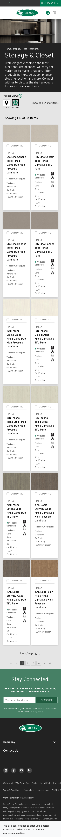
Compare (17, 145)
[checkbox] (8, 145)
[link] (11, 663)
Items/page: (27, 653)
